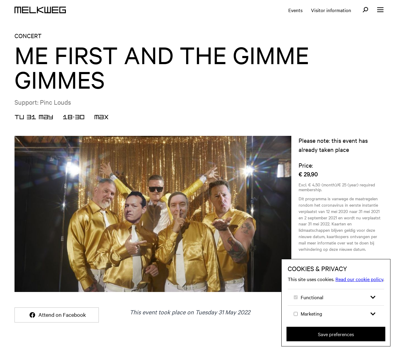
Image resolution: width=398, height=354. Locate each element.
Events (295, 10)
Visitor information (331, 10)
